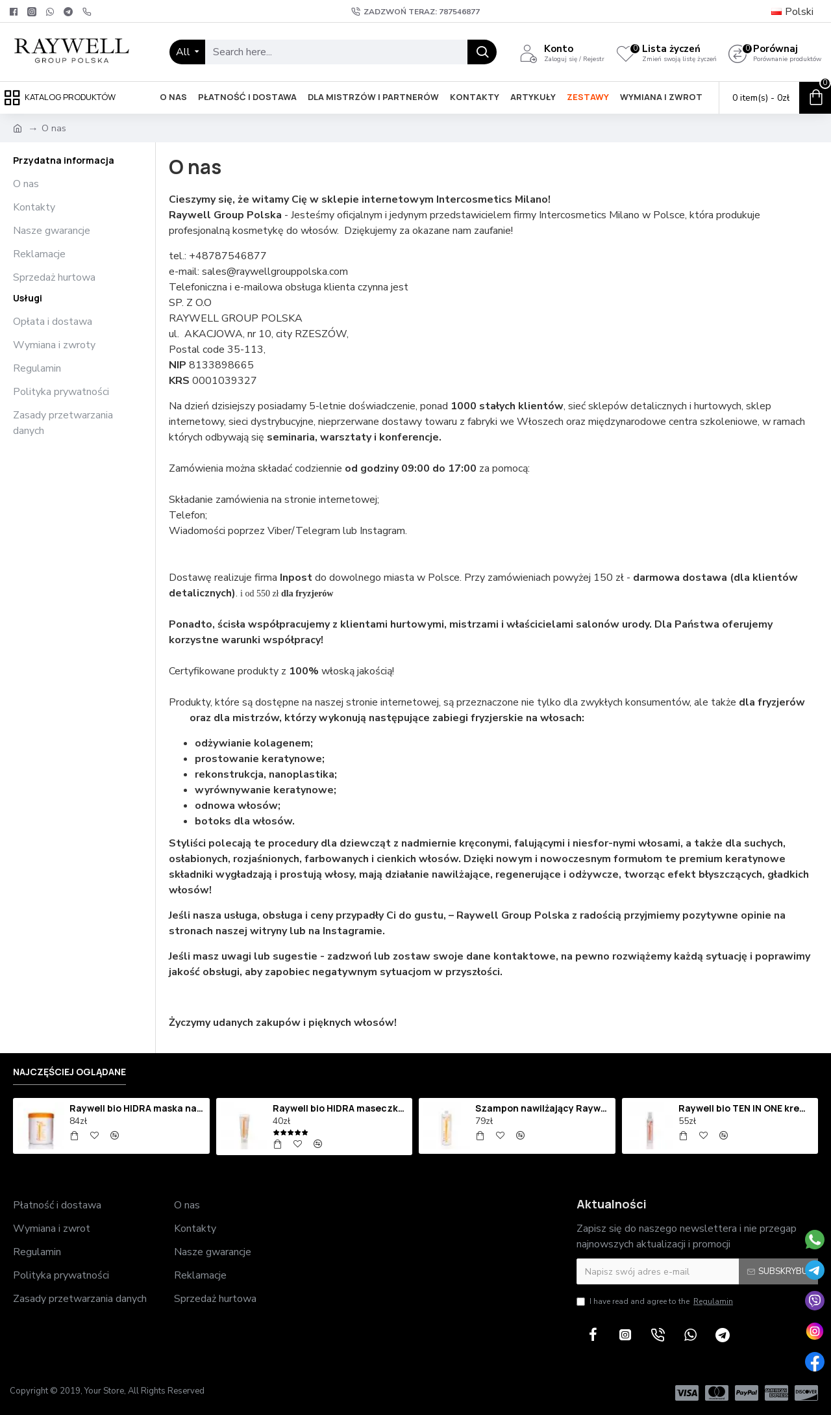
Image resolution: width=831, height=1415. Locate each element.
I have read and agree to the (656, 1301)
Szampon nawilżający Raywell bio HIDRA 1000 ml (542, 1108)
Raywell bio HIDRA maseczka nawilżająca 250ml (340, 1108)
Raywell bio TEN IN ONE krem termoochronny (745, 1108)
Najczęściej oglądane (69, 1072)
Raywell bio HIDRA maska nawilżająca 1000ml (137, 1108)
